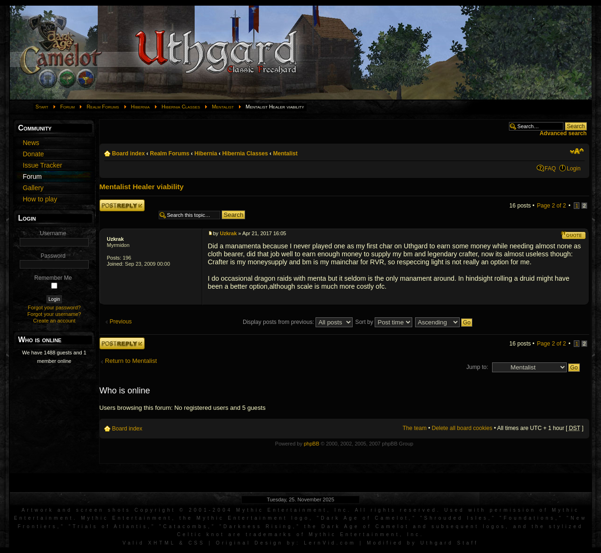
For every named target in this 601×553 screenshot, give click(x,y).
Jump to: (477, 367)
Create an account (54, 320)
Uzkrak (115, 239)
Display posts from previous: (298, 322)
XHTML (162, 542)
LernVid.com (330, 542)
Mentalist (223, 106)
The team (414, 428)
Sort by (384, 322)
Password (52, 256)
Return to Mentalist (131, 360)
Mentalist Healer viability (142, 187)
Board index (128, 153)
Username (53, 233)
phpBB (311, 443)
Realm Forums (102, 106)
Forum (67, 106)
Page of (551, 205)
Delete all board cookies (462, 428)
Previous (121, 322)
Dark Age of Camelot (364, 518)
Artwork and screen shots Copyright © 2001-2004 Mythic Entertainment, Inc (185, 510)
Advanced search (562, 133)
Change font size (577, 151)
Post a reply (122, 205)
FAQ (550, 168)
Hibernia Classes (181, 106)
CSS (196, 542)
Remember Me (53, 278)
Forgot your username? (54, 314)
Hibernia (140, 106)
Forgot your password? (54, 307)
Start (42, 106)
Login (574, 168)
